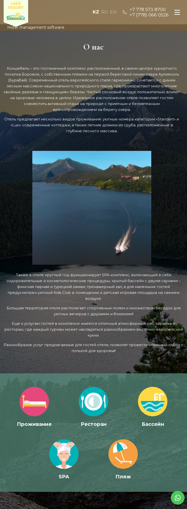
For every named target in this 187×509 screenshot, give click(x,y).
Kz (96, 12)
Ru (104, 12)
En (113, 12)
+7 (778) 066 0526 (149, 15)
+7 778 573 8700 (147, 9)
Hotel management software (35, 27)
